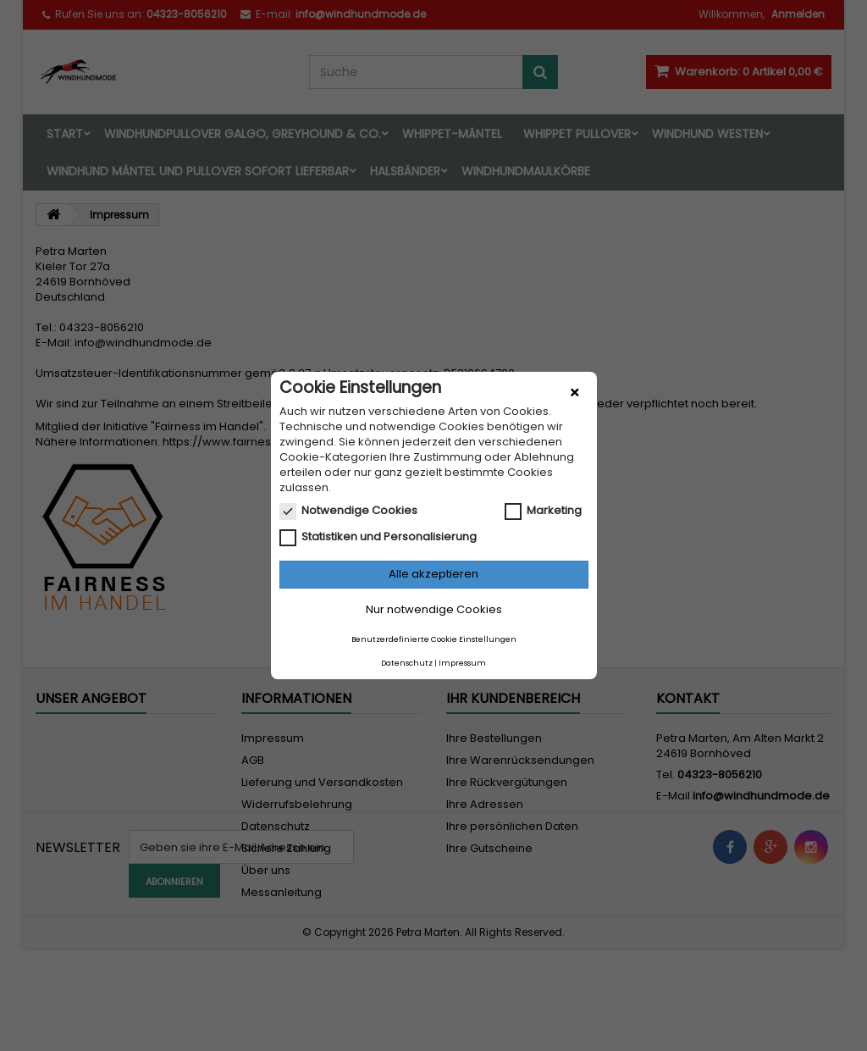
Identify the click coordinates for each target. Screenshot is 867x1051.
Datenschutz (407, 663)
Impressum (462, 663)
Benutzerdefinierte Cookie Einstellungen (433, 639)
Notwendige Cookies (348, 510)
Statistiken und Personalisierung (378, 537)
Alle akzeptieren (433, 574)
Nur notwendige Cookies (434, 609)
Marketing (543, 510)
